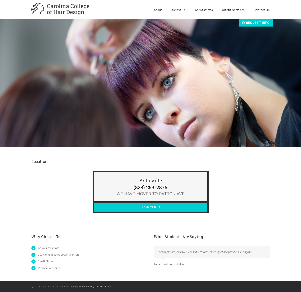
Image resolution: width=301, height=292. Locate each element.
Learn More (150, 207)
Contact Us (262, 10)
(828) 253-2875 (150, 186)
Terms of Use (103, 286)
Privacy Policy (86, 286)
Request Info (256, 23)
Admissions (204, 10)
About (158, 10)
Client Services (233, 10)
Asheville (178, 10)
